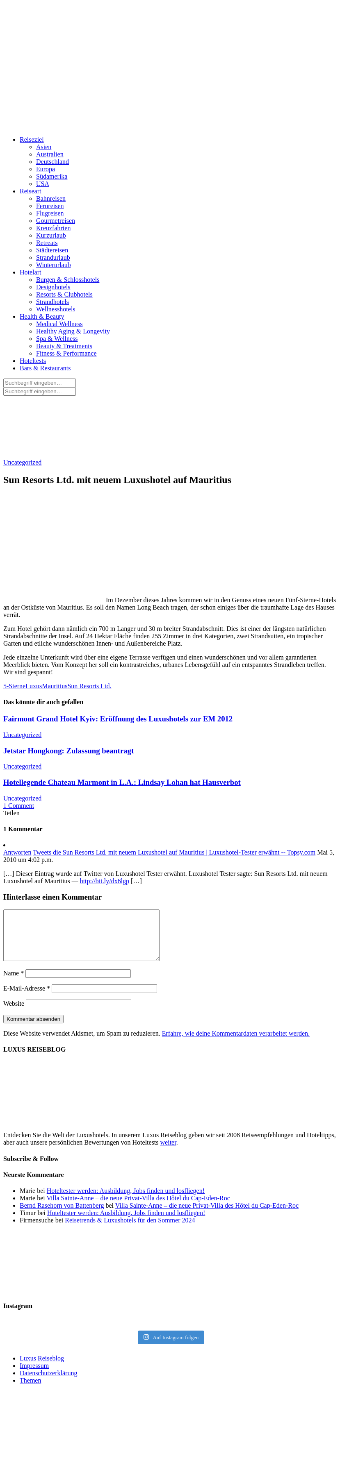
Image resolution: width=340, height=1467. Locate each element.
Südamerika (51, 176)
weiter (168, 1152)
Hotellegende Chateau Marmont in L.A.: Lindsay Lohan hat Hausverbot (122, 782)
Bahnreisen (51, 198)
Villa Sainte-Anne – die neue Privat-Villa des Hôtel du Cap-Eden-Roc (138, 1207)
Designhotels (53, 286)
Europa (45, 169)
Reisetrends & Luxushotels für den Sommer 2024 (130, 1230)
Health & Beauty (42, 316)
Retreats (46, 242)
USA (42, 183)
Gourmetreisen (55, 220)
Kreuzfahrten (53, 227)
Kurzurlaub (51, 235)
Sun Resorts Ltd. (89, 685)
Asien (43, 146)
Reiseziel (32, 139)
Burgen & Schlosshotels (67, 279)
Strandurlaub (53, 257)
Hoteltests (33, 360)
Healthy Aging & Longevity (73, 331)
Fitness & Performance (66, 353)
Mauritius (54, 685)
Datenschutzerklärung (48, 1382)
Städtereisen (52, 250)
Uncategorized (22, 462)
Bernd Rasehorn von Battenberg (62, 1215)
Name (13, 983)
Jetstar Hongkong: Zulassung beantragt (68, 750)
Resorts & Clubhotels (64, 294)
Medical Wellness (59, 323)
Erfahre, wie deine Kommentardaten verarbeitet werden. (236, 1043)
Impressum (34, 1375)
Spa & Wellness (57, 338)
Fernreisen (50, 205)
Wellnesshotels (55, 309)
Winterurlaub (53, 264)
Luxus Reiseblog (42, 1368)
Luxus (33, 685)
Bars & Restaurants (45, 368)
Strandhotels (52, 301)
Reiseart (30, 191)
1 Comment (18, 805)
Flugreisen (50, 213)
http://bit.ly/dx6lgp (104, 880)
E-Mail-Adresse (26, 998)
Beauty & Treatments (64, 345)
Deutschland (52, 161)
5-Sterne (14, 685)
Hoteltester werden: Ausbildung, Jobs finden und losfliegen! (126, 1200)
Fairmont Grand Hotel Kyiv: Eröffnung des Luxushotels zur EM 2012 (118, 718)
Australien (50, 154)
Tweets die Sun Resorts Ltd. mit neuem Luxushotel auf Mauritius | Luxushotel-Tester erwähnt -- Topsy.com (174, 852)
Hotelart (30, 272)
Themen (30, 1390)
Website (13, 1013)
